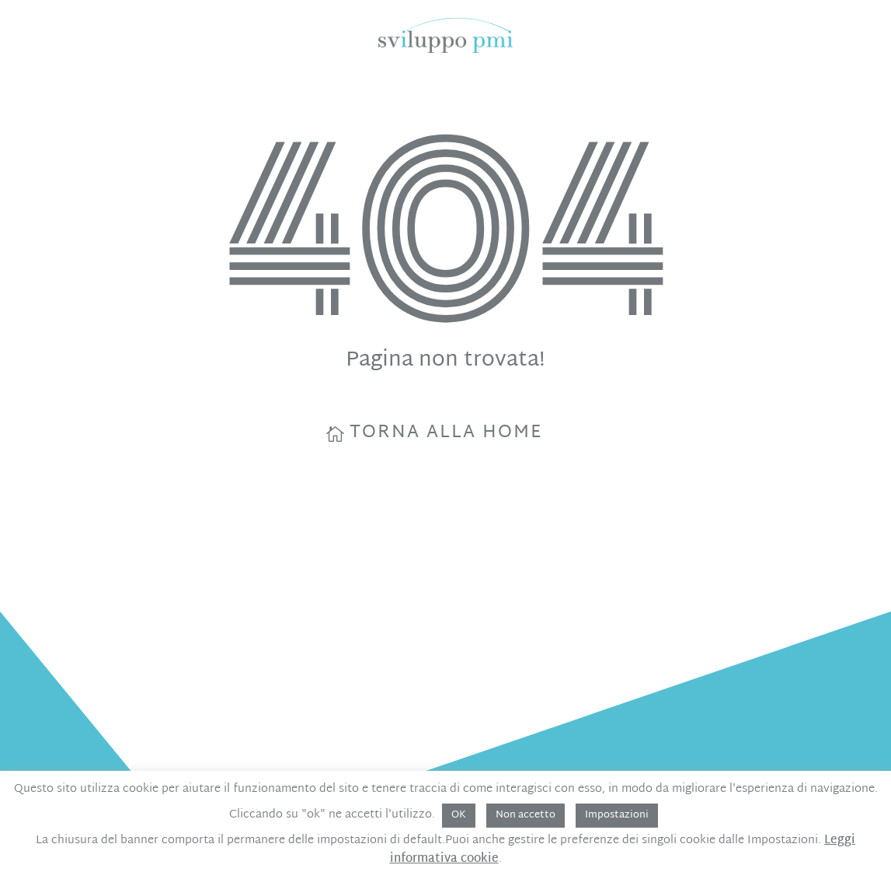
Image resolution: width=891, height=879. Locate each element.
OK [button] (458, 815)
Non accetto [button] (525, 815)
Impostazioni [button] (617, 815)
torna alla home (446, 433)
